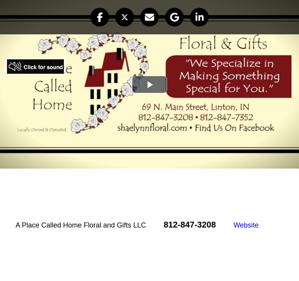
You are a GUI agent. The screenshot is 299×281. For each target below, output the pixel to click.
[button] (99, 17)
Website (246, 225)
